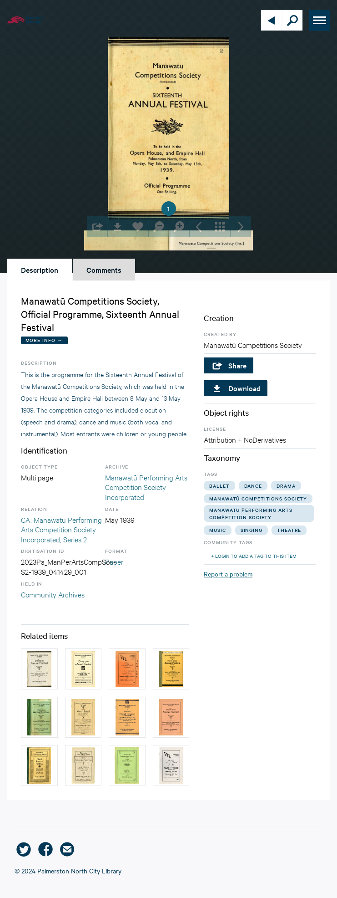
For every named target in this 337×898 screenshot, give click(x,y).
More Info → (44, 340)
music (217, 529)
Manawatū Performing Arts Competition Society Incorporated (146, 486)
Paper (114, 561)
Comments (103, 270)
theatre (289, 529)
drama (286, 485)
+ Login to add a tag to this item (254, 555)
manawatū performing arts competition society (250, 513)
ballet (219, 485)
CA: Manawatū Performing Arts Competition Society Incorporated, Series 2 (61, 529)
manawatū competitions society (258, 498)
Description (39, 270)
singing (251, 529)
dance (253, 485)
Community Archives (53, 594)
